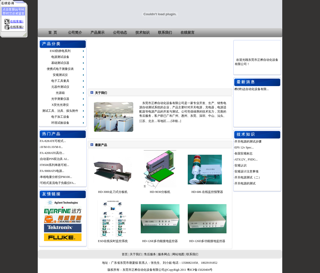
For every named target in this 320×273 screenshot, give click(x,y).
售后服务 (150, 254)
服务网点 (164, 254)
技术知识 (143, 32)
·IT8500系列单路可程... (54, 165)
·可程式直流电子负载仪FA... (57, 183)
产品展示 (97, 32)
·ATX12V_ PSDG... (246, 159)
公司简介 (75, 32)
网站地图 (178, 254)
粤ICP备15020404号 (200, 270)
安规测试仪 (60, 75)
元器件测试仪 (60, 87)
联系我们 (165, 32)
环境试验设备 (60, 123)
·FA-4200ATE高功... (51, 153)
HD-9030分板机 (160, 192)
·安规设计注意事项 (246, 171)
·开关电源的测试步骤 (248, 141)
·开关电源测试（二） (248, 177)
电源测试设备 (60, 57)
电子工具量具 (60, 81)
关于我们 (136, 254)
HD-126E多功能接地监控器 (160, 241)
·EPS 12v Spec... (244, 147)
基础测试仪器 (60, 63)
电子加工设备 (60, 117)
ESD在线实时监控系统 (113, 241)
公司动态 (120, 32)
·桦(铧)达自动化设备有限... (251, 89)
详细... (176, 121)
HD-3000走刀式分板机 (113, 192)
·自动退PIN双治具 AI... (54, 159)
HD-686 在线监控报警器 (207, 192)
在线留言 (187, 32)
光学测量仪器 (60, 99)
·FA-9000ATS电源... (51, 171)
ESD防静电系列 (60, 51)
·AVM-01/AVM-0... (51, 147)
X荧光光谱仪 (60, 105)
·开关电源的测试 (245, 183)
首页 (125, 254)
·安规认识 (240, 165)
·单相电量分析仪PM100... (55, 177)
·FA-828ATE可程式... (52, 141)
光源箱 (60, 93)
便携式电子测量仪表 (60, 69)
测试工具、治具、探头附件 (60, 111)
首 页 (52, 32)
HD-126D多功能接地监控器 (207, 241)
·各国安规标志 (243, 153)
